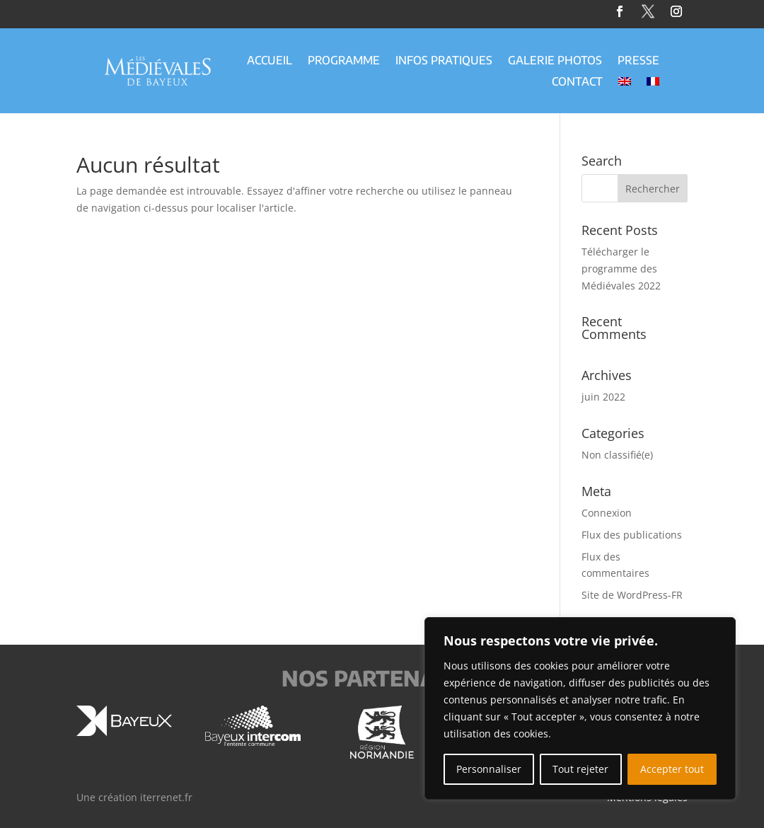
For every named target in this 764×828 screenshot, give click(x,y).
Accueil (269, 61)
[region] (580, 708)
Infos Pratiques (443, 61)
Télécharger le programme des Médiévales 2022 (621, 268)
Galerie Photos (555, 61)
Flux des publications (631, 534)
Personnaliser (488, 769)
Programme (344, 61)
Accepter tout (672, 769)
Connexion (606, 512)
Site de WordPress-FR (632, 595)
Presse (638, 61)
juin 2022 (603, 396)
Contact (577, 82)
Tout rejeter (580, 769)
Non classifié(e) (617, 454)
